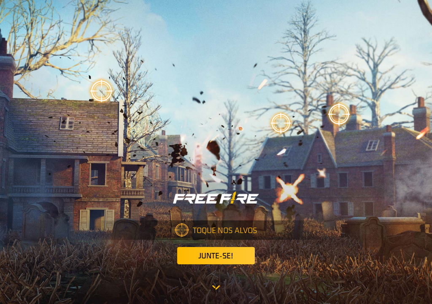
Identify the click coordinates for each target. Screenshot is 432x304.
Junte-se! (215, 255)
